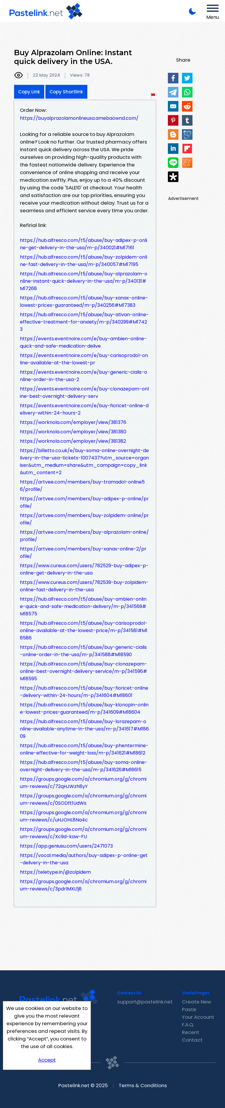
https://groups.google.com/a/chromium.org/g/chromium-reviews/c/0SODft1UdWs (83, 799)
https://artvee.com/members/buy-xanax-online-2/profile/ (83, 552)
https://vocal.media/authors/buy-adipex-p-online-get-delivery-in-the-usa (84, 859)
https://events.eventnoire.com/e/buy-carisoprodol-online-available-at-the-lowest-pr (84, 359)
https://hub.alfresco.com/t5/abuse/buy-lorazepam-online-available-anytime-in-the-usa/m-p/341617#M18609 (84, 729)
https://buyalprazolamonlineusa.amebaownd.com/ (79, 118)
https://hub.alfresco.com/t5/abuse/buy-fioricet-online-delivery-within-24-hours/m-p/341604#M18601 (84, 692)
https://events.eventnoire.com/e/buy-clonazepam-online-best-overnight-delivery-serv (84, 392)
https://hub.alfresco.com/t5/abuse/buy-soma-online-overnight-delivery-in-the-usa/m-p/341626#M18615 (83, 766)
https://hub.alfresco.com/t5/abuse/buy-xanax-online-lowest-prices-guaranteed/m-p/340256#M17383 (84, 301)
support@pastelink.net (145, 1001)
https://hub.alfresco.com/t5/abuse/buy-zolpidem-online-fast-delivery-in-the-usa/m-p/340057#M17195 (83, 261)
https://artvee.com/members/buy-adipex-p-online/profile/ (84, 502)
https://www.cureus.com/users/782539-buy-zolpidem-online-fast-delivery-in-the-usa (84, 586)
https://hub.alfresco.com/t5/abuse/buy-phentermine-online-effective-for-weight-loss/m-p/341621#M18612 (84, 749)
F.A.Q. (188, 1024)
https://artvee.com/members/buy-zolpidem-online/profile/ (84, 519)
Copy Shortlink (66, 92)
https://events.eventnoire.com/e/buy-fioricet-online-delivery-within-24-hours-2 (84, 409)
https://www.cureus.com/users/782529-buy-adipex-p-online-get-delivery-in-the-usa (84, 569)
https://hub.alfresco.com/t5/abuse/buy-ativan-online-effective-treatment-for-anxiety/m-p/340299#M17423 (84, 322)
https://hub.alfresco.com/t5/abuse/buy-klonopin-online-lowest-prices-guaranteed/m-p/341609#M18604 (84, 708)
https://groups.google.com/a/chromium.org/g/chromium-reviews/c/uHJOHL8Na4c (83, 816)
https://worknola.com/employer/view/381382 (73, 441)
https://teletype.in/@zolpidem (55, 872)
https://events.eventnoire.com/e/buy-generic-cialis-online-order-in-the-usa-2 (83, 376)
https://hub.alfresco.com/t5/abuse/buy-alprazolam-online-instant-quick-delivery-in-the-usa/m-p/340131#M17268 (83, 281)
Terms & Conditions (143, 1085)
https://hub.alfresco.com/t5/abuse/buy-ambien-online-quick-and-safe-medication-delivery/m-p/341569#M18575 (83, 606)
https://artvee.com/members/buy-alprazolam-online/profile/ (84, 536)
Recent (190, 1032)
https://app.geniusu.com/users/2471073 (66, 846)
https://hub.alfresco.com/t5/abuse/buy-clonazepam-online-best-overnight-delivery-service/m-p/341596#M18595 (83, 671)
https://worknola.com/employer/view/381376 (73, 422)
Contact (192, 1039)
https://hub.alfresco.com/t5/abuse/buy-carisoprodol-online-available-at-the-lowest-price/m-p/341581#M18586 (83, 630)
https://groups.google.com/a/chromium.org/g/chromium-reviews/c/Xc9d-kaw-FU (83, 833)
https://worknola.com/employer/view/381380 (73, 431)
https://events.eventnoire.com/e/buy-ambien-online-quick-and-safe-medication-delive (83, 342)
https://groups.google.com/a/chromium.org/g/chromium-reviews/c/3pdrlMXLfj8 (83, 885)
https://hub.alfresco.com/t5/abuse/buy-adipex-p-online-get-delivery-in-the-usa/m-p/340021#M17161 (83, 244)
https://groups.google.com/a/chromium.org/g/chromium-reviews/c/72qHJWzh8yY (83, 783)
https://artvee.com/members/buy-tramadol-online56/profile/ (82, 486)
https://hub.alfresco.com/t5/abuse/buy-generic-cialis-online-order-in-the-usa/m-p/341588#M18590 (83, 651)
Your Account (198, 1017)
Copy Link (29, 92)
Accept (47, 1059)
